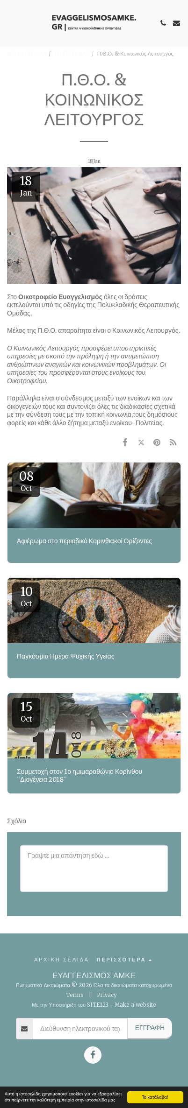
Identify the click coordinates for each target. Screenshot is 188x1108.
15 (26, 711)
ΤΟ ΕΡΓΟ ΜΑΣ (71, 53)
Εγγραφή (150, 1028)
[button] (10, 23)
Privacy (107, 995)
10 (26, 596)
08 (26, 481)
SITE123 (97, 1005)
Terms (74, 995)
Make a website (135, 1005)
